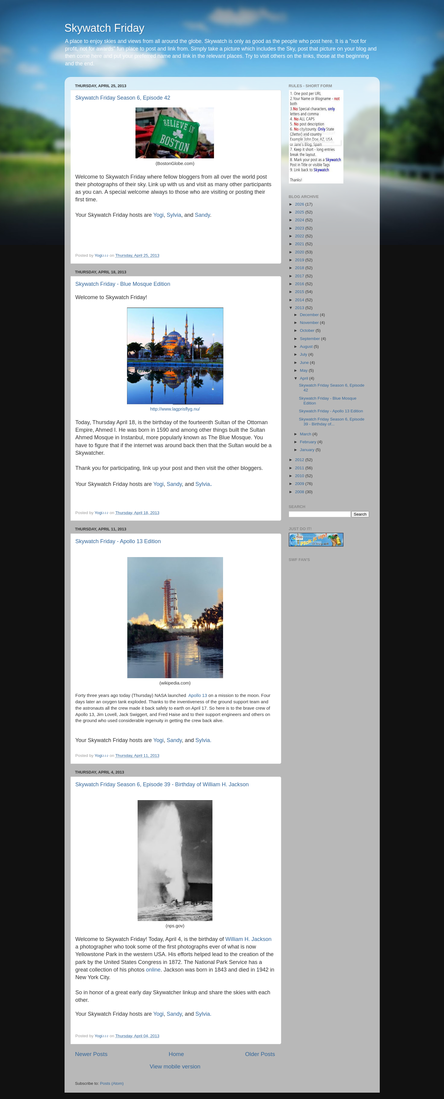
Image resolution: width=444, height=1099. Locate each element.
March (306, 434)
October (308, 330)
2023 (300, 228)
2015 (300, 291)
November (310, 322)
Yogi (158, 215)
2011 (300, 468)
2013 (300, 307)
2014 (300, 300)
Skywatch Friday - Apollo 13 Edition (118, 541)
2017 (300, 276)
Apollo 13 (197, 695)
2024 (300, 220)
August (307, 346)
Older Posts (260, 1054)
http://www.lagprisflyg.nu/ (175, 409)
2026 (300, 204)
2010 (300, 476)
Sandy (201, 215)
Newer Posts (91, 1054)
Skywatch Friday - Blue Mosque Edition (122, 284)
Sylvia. (203, 740)
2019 (300, 260)
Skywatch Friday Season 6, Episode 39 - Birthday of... (331, 421)
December (310, 314)
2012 (300, 459)
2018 (300, 268)
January (308, 449)
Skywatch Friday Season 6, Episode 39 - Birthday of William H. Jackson (162, 784)
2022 (300, 236)
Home (176, 1054)
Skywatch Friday (105, 28)
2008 (300, 492)
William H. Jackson (248, 939)
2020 (300, 252)
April (304, 378)
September (310, 338)
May (304, 370)
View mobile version (175, 1066)
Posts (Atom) (112, 1083)
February (309, 442)
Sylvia (174, 215)
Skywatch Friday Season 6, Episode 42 (122, 98)
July (304, 354)
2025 (300, 212)
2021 (300, 244)
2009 (300, 483)
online (153, 970)
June (305, 362)
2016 (300, 284)
